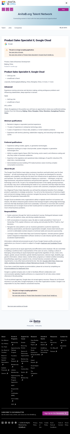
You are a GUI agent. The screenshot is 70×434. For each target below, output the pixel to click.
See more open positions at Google (18, 306)
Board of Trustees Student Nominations (5, 360)
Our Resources (53, 342)
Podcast (53, 351)
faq (63, 10)
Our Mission (4, 340)
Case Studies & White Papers (34, 342)
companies (18, 28)
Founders (14, 356)
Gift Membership (24, 378)
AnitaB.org (22, 427)
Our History (4, 343)
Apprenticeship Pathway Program (15, 350)
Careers (4, 373)
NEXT (12, 385)
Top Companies (34, 373)
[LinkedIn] (11, 9)
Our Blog (54, 348)
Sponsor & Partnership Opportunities (25, 353)
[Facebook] (7, 9)
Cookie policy (38, 325)
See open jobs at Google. (16, 52)
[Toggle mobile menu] (66, 3)
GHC (13, 404)
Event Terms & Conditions (53, 425)
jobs (10, 28)
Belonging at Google (37, 263)
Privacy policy (30, 325)
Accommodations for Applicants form (16, 268)
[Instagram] (3, 9)
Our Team (4, 347)
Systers (24, 372)
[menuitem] (36, 76)
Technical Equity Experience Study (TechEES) (35, 352)
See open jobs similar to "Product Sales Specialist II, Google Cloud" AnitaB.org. (31, 55)
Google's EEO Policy (49, 261)
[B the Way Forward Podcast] (16, 423)
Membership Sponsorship (24, 361)
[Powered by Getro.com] (35, 321)
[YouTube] (9, 423)
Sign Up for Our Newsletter (55, 413)
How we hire (52, 263)
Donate (23, 342)
